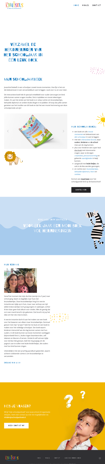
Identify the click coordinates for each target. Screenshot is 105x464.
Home (76, 5)
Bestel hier (81, 190)
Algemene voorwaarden (72, 458)
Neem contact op (16, 426)
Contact (96, 5)
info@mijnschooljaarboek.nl (15, 417)
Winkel (85, 5)
